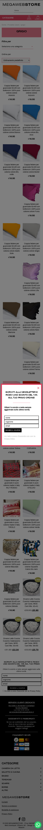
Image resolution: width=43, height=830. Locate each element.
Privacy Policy (9, 439)
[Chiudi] (38, 388)
